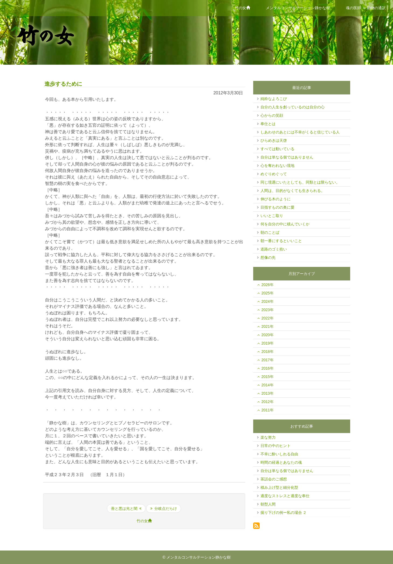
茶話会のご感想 (273, 479)
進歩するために (63, 84)
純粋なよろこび (273, 99)
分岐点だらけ (163, 508)
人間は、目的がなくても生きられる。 (292, 190)
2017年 (268, 360)
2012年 (268, 402)
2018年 (268, 351)
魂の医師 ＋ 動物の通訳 (366, 8)
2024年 (268, 301)
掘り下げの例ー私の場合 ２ (283, 512)
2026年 (268, 285)
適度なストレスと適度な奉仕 (284, 496)
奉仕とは (268, 124)
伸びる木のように (275, 199)
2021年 (268, 326)
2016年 (268, 368)
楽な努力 (268, 437)
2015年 (268, 376)
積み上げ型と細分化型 (279, 487)
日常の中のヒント (275, 445)
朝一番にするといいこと (281, 241)
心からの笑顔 (271, 115)
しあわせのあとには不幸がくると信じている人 (300, 132)
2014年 (268, 385)
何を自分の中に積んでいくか (284, 224)
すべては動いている (277, 149)
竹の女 (244, 7)
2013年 (268, 393)
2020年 (268, 335)
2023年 (268, 310)
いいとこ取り (271, 216)
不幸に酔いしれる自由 (279, 454)
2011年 (268, 410)
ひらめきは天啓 (273, 140)
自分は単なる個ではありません (286, 157)
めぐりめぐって (273, 174)
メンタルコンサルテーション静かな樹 (298, 8)
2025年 (268, 293)
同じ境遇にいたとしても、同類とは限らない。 (300, 182)
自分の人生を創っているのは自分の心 (292, 107)
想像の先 (268, 257)
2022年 (268, 318)
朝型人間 (268, 504)
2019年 (268, 343)
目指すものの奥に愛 (277, 207)
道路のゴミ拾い (273, 249)
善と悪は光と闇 (126, 508)
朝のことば (269, 232)
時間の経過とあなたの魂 (281, 462)
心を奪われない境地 (277, 165)
